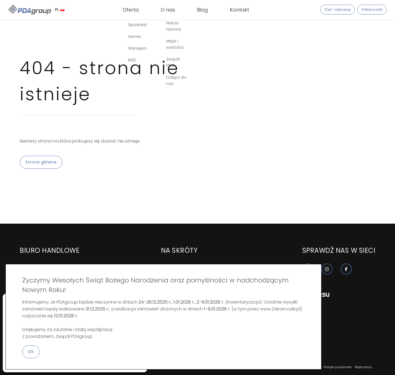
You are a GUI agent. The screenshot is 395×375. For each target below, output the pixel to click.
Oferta (131, 9)
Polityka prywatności (338, 367)
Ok (31, 351)
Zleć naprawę (338, 9)
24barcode (372, 9)
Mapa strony (363, 367)
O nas (168, 9)
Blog (202, 9)
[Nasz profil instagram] (327, 269)
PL (59, 9)
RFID (127, 13)
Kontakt (239, 9)
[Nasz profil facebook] (346, 269)
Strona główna (41, 162)
